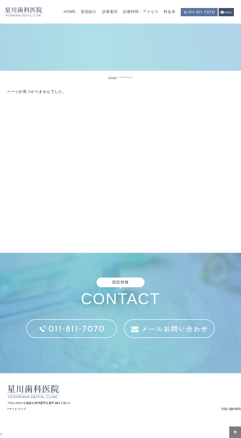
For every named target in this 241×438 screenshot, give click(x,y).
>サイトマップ (16, 409)
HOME (70, 12)
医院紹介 (89, 12)
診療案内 (110, 12)
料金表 (169, 12)
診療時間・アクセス (140, 12)
